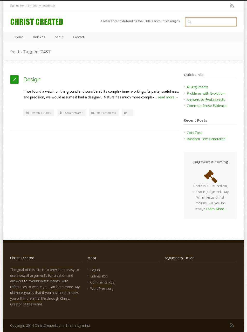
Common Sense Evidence (206, 105)
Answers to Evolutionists (206, 99)
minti (86, 325)
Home (19, 37)
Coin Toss (194, 132)
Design (32, 79)
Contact (78, 37)
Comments (102, 282)
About (59, 37)
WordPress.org (101, 288)
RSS (232, 5)
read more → (168, 97)
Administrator (74, 113)
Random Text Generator (206, 139)
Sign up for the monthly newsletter (32, 5)
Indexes (39, 37)
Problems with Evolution (206, 93)
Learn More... (216, 209)
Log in (95, 270)
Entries (99, 276)
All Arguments (197, 87)
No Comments (106, 113)
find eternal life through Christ (46, 298)
